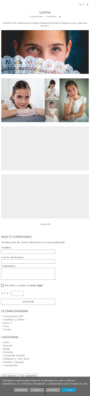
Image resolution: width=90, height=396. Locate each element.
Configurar (37, 390)
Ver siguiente (28, 375)
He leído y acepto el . (23, 285)
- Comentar (50, 16)
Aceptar (68, 390)
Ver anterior (9, 375)
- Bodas (5, 349)
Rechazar (53, 390)
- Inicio (5, 342)
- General (6, 345)
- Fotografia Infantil (13, 355)
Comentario (8, 266)
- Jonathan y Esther (13, 319)
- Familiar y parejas (12, 362)
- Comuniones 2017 (12, 316)
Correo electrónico (12, 257)
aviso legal (36, 285)
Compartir (45, 224)
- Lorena (6, 329)
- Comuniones (9, 365)
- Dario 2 (6, 322)
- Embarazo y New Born (15, 358)
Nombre (6, 247)
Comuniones (36, 16)
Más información (21, 390)
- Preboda (7, 352)
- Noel (5, 326)
